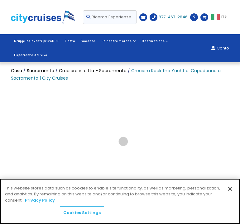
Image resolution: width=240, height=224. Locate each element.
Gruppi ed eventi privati (36, 41)
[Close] (230, 189)
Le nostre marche (118, 41)
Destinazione (155, 41)
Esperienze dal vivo (191, 41)
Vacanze (88, 41)
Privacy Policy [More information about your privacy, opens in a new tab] (40, 200)
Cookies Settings (82, 213)
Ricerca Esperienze (108, 17)
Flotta (70, 41)
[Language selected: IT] (220, 17)
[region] (120, 201)
